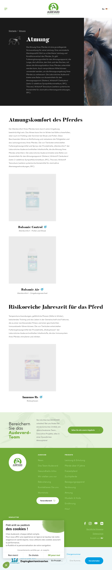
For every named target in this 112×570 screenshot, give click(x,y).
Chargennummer (74, 554)
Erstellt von (96, 538)
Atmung (22, 30)
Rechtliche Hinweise (94, 529)
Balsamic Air (30, 290)
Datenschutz (98, 533)
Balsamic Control (30, 227)
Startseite (12, 30)
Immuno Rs (30, 397)
